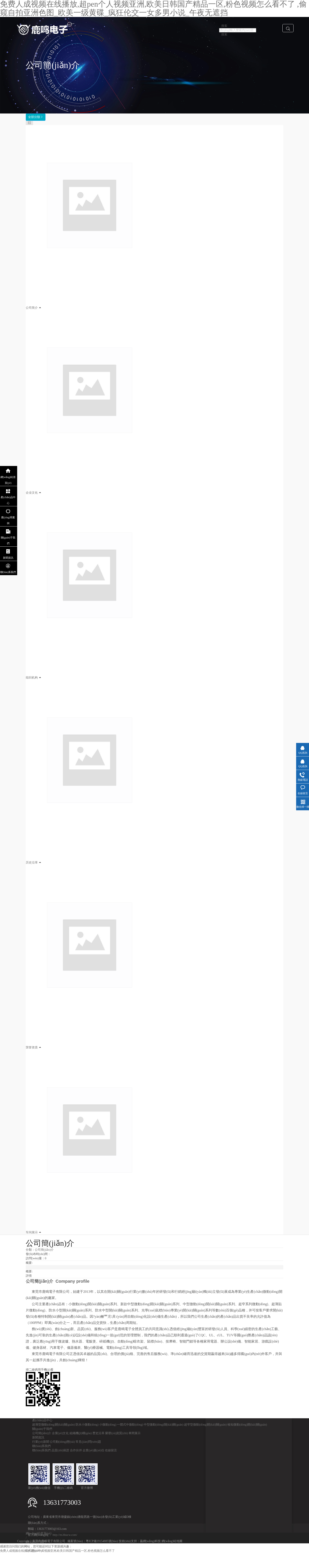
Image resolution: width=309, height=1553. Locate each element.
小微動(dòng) (107, 1424)
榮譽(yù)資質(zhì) (116, 1433)
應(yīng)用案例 (8, 520)
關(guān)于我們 (42, 1429)
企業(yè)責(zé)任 (93, 1450)
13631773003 (62, 1502)
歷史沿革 (98, 1433)
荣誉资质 (32, 1047)
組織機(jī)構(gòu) (81, 1433)
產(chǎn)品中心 (42, 1420)
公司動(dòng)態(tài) (62, 1441)
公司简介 (32, 307)
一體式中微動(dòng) (130, 1424)
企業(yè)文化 (60, 1433)
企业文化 (32, 492)
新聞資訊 (38, 1437)
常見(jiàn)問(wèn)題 (88, 1441)
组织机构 (32, 677)
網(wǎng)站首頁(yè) (8, 480)
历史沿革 (32, 862)
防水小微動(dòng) (87, 1424)
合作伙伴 (76, 1450)
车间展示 (32, 1232)
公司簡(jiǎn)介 (44, 1249)
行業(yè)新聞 (40, 1441)
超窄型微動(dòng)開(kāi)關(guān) (205, 1424)
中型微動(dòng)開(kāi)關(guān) (163, 1424)
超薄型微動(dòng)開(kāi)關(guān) (53, 1424)
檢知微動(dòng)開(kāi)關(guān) (247, 1424)
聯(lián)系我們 (41, 1446)
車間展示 (135, 1433)
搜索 (224, 34)
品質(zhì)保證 (60, 1450)
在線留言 (111, 1450)
